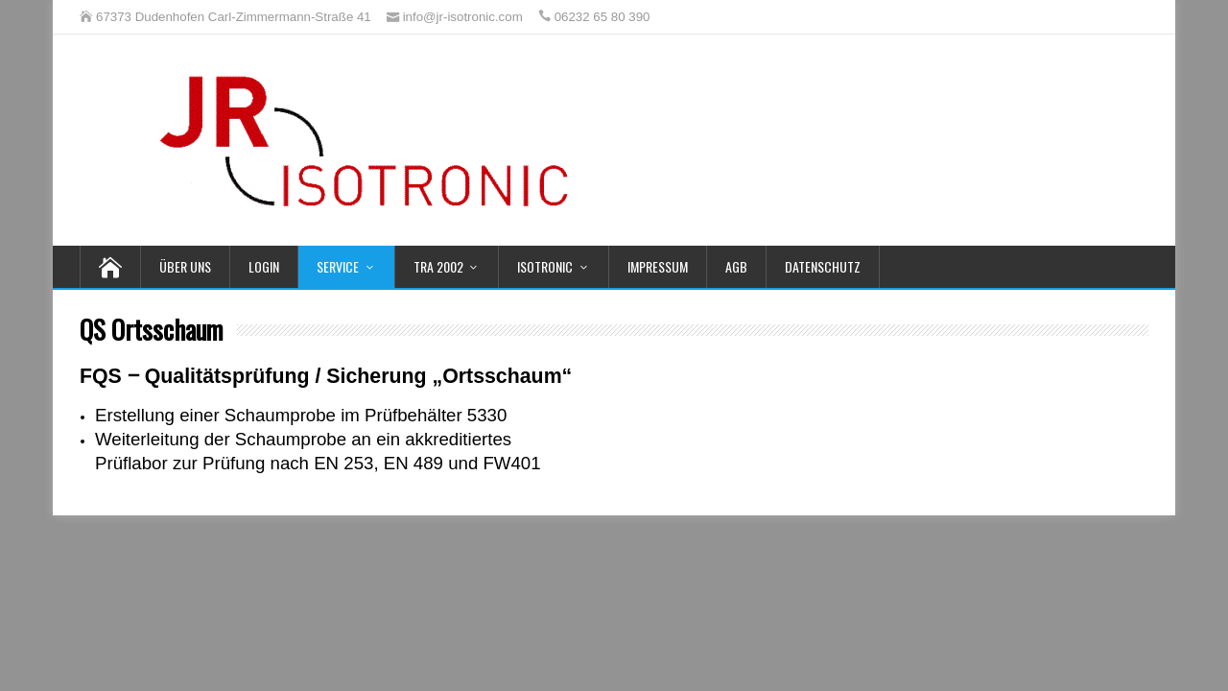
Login (263, 266)
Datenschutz (823, 266)
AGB (736, 266)
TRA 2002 (438, 266)
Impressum (657, 266)
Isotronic (545, 266)
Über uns (185, 266)
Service (338, 266)
